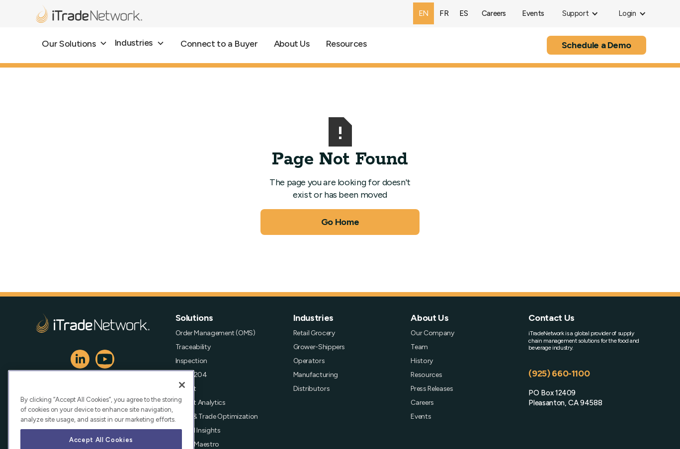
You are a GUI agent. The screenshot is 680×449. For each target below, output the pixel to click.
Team (419, 347)
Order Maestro (197, 444)
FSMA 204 (191, 375)
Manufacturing (315, 375)
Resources (346, 43)
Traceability (193, 347)
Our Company (432, 333)
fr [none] (443, 13)
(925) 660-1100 (559, 373)
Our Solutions (68, 43)
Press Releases (432, 388)
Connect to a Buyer (219, 43)
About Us (292, 43)
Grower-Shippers (319, 347)
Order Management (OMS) (215, 333)
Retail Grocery (314, 333)
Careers (422, 402)
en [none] (423, 13)
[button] (580, 13)
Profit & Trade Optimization (216, 416)
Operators (309, 361)
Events (421, 416)
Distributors (311, 388)
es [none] (463, 13)
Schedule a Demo (596, 45)
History (421, 361)
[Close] (182, 397)
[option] (444, 13)
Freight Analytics (200, 402)
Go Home (340, 222)
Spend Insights (198, 430)
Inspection (191, 361)
